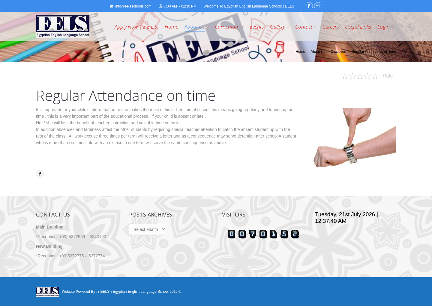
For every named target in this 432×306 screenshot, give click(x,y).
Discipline (338, 52)
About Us (317, 52)
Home (300, 52)
